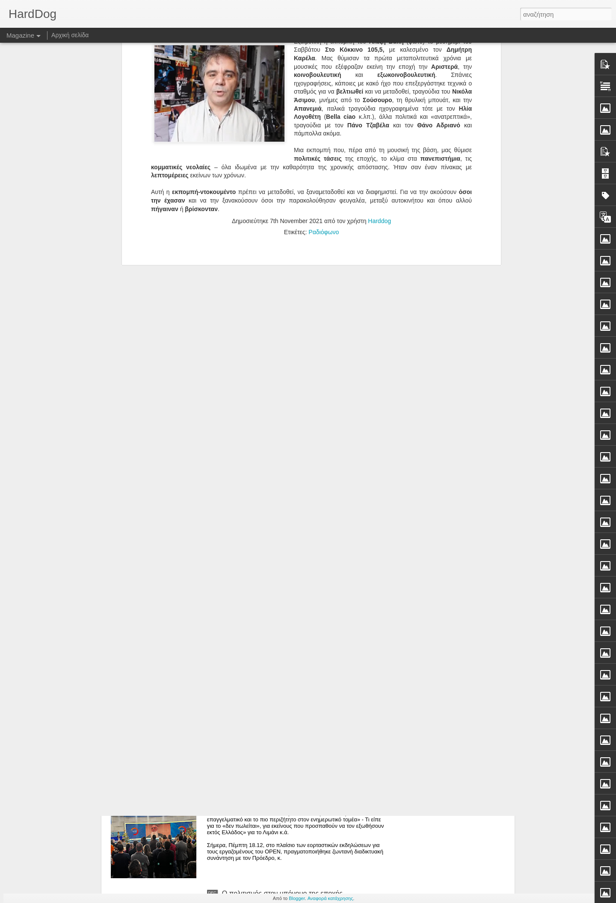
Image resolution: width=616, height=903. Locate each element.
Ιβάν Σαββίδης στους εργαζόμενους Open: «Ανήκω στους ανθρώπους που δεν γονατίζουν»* (299, 800)
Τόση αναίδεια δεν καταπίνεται (267, 602)
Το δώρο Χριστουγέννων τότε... (269, 699)
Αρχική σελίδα (70, 35)
